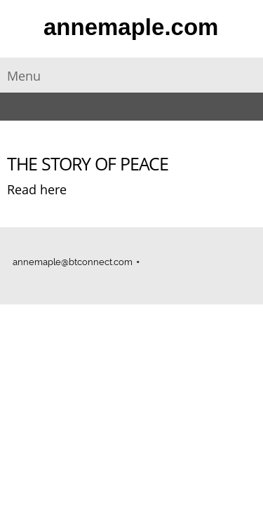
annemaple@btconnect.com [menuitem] (73, 262)
